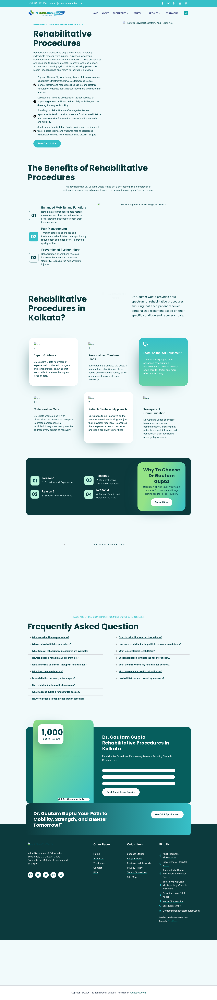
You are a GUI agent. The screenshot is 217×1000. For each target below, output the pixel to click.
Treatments (121, 13)
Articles (155, 13)
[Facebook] (162, 3)
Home (95, 13)
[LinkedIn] (174, 3)
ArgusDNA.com (173, 921)
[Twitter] (168, 3)
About (105, 13)
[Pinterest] (186, 3)
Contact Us (172, 13)
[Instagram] (180, 3)
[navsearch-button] (186, 13)
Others (139, 13)
